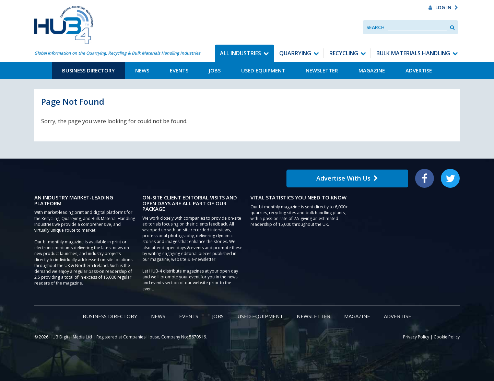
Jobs (215, 70)
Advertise (418, 70)
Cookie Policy (447, 337)
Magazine (371, 70)
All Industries (240, 53)
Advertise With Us (347, 178)
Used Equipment (263, 70)
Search (375, 27)
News (142, 70)
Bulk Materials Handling (413, 53)
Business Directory (88, 70)
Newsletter (322, 70)
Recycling (343, 53)
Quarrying (295, 53)
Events (179, 70)
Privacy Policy (416, 337)
